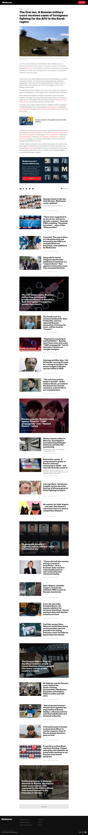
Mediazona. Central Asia (26, 825)
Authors (40, 822)
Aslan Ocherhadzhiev (25, 136)
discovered (30, 68)
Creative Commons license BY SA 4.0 (9, 832)
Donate (82, 2)
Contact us (65, 188)
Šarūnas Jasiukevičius (52, 134)
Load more (44, 806)
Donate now (32, 178)
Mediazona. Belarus (24, 822)
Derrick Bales (52, 109)
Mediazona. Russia (24, 819)
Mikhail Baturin (54, 136)
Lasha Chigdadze (44, 136)
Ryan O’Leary (43, 132)
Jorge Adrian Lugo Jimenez (59, 132)
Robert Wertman (42, 109)
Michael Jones (31, 132)
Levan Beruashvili (25, 109)
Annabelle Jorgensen (53, 107)
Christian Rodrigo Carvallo (30, 134)
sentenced (32, 148)
